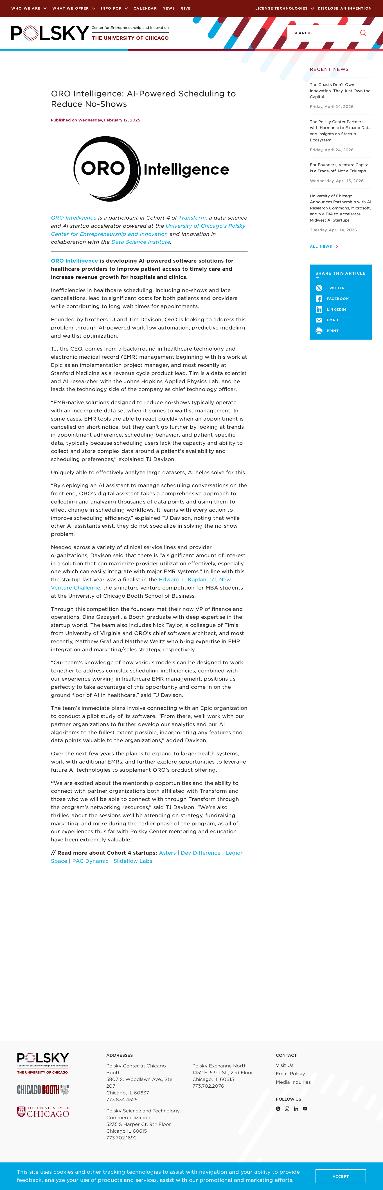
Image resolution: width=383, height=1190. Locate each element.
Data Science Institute (140, 242)
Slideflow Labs (133, 861)
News (169, 8)
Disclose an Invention (345, 8)
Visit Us (284, 1065)
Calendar (145, 8)
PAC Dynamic (90, 861)
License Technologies (281, 8)
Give (186, 8)
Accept (341, 1176)
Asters (167, 853)
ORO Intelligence (73, 218)
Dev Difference (200, 853)
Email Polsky (290, 1073)
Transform (192, 218)
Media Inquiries (293, 1082)
